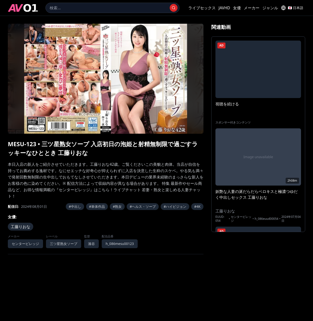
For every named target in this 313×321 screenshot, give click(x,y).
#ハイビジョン (175, 206)
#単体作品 (97, 206)
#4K (197, 206)
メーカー (251, 8)
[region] (105, 79)
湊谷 (91, 243)
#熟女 (117, 206)
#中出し (75, 206)
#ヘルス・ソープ (143, 206)
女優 (237, 8)
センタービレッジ (25, 243)
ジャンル (270, 8)
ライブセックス (202, 8)
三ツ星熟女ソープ (63, 243)
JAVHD (224, 8)
